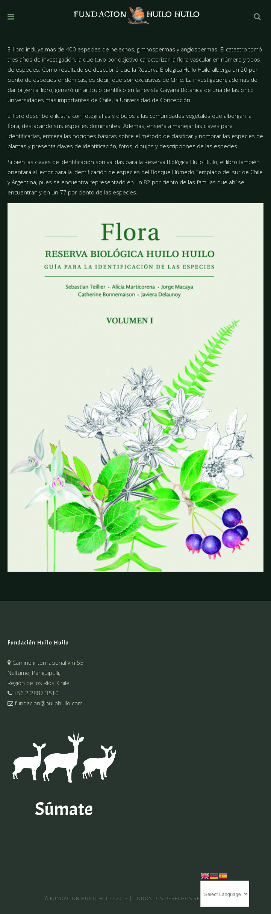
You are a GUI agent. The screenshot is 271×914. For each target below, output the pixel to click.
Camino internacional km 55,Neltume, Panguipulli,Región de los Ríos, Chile (46, 673)
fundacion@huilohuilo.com (45, 703)
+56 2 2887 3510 (33, 693)
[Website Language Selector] (224, 894)
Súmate (64, 809)
